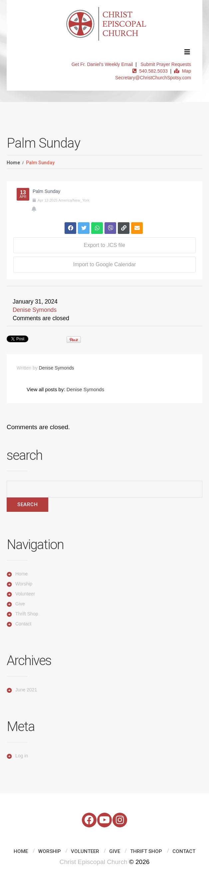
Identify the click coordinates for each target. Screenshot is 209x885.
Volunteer (25, 593)
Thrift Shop (26, 613)
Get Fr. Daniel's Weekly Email (102, 64)
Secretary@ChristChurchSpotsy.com (153, 77)
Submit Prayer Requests (165, 64)
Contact (23, 623)
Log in (21, 755)
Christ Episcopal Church (93, 861)
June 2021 (26, 689)
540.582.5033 (149, 71)
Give (20, 603)
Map (182, 71)
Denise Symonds (35, 310)
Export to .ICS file (104, 245)
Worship (23, 583)
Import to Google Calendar (104, 264)
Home (13, 162)
